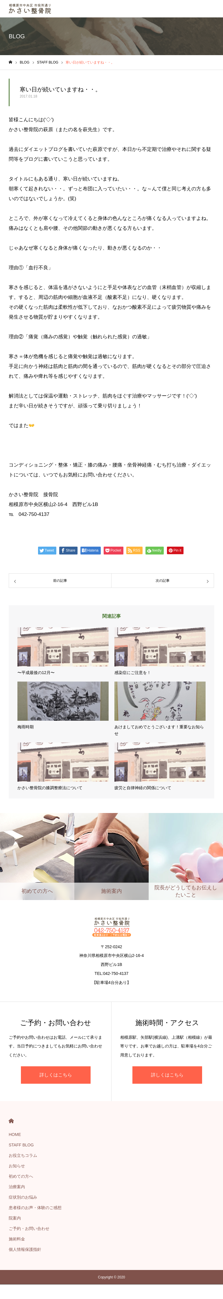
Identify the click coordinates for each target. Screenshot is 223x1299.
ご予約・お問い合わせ (29, 1228)
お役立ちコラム (23, 1155)
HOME (11, 1121)
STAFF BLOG (21, 1145)
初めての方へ (21, 1176)
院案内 (15, 1218)
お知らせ (17, 1166)
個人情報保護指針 (25, 1249)
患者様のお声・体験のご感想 (35, 1207)
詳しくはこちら (55, 1074)
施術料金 (17, 1239)
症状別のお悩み (23, 1197)
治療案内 (17, 1186)
